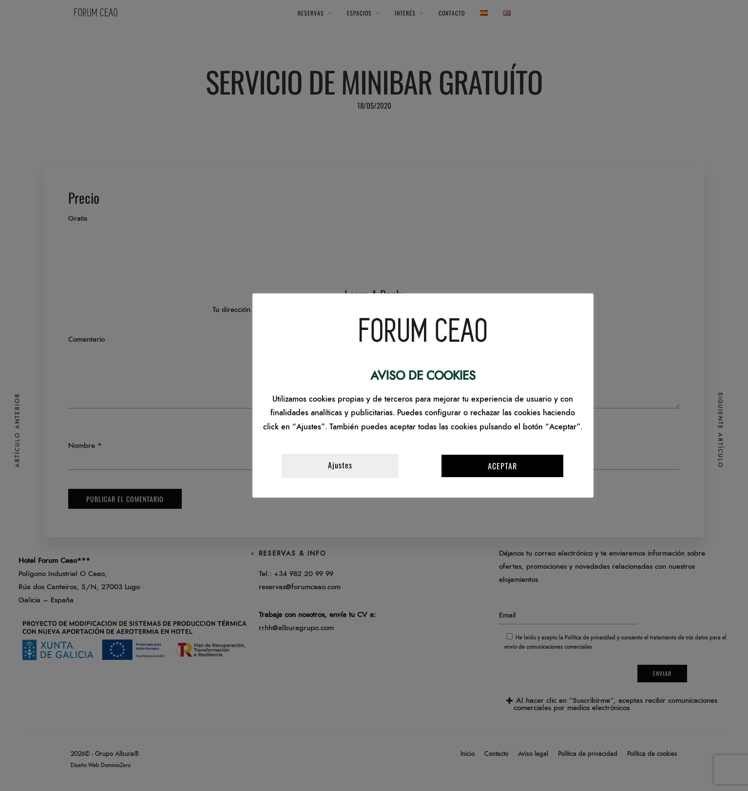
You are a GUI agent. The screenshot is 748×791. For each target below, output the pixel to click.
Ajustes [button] (340, 465)
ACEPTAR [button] (502, 466)
